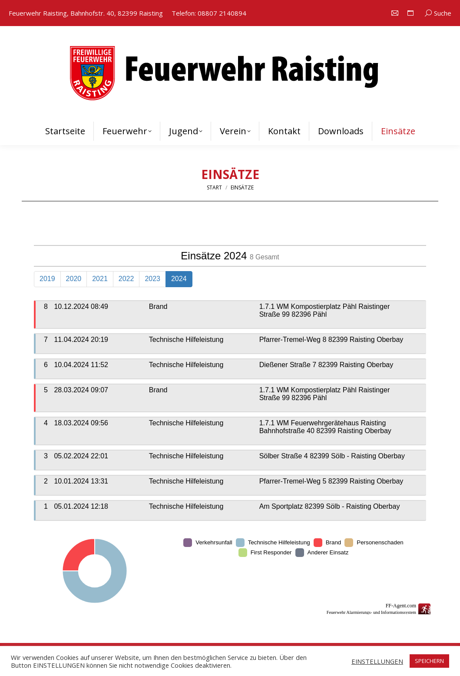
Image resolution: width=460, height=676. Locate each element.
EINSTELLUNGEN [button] (377, 661)
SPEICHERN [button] (429, 661)
